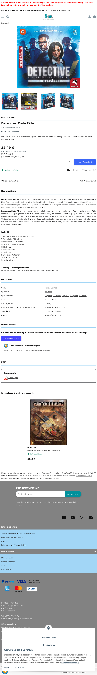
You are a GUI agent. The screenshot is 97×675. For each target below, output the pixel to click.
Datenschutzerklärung (70, 663)
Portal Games (51, 288)
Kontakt (4, 541)
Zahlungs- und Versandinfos (13, 545)
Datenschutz (20, 667)
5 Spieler (83, 296)
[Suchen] (7, 17)
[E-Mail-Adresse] (40, 494)
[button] (89, 17)
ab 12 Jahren (50, 299)
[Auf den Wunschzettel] (74, 32)
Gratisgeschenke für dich (12, 537)
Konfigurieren (49, 645)
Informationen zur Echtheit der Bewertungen (73, 672)
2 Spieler (57, 296)
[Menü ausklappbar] (2, 17)
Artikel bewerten (11, 338)
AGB (3, 565)
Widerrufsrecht (8, 562)
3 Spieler (65, 296)
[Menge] (37, 162)
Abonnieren (73, 494)
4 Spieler (74, 296)
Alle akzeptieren (49, 637)
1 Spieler (48, 296)
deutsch (48, 292)
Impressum (8, 667)
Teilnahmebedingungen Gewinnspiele (17, 533)
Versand (22, 151)
